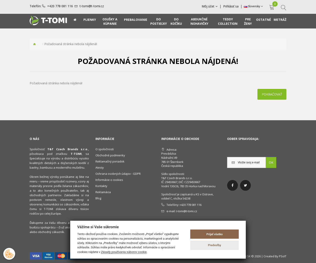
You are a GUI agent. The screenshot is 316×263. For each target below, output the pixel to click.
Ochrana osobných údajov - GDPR (118, 174)
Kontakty (101, 186)
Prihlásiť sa (231, 6)
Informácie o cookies (109, 180)
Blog (98, 198)
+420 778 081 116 (60, 6)
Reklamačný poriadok (109, 161)
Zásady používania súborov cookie (124, 252)
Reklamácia (103, 192)
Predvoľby (214, 245)
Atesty (99, 167)
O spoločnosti (104, 149)
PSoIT (282, 256)
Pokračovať (272, 94)
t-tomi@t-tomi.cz (92, 6)
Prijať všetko (214, 234)
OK (271, 162)
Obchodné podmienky (110, 155)
